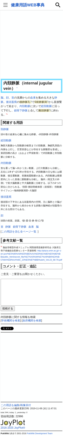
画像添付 (25, 405)
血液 (33, 97)
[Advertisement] (31, 44)
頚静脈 (5, 129)
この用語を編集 (10, 405)
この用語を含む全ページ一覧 (18, 231)
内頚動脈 (24, 106)
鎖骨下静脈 (21, 110)
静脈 (8, 226)
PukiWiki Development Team (40, 433)
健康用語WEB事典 (28, 5)
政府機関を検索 (32, 320)
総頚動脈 (46, 106)
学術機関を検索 (10, 320)
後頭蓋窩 (11, 102)
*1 (7, 114)
